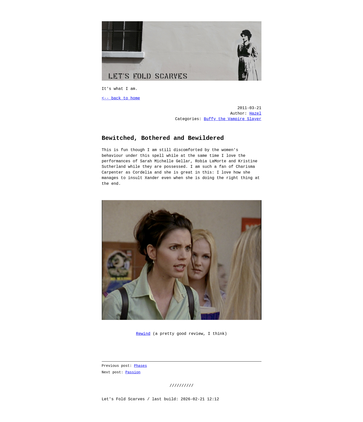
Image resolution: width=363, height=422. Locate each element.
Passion (132, 372)
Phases (140, 365)
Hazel (255, 113)
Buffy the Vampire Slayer (232, 119)
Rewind (143, 334)
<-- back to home (121, 98)
